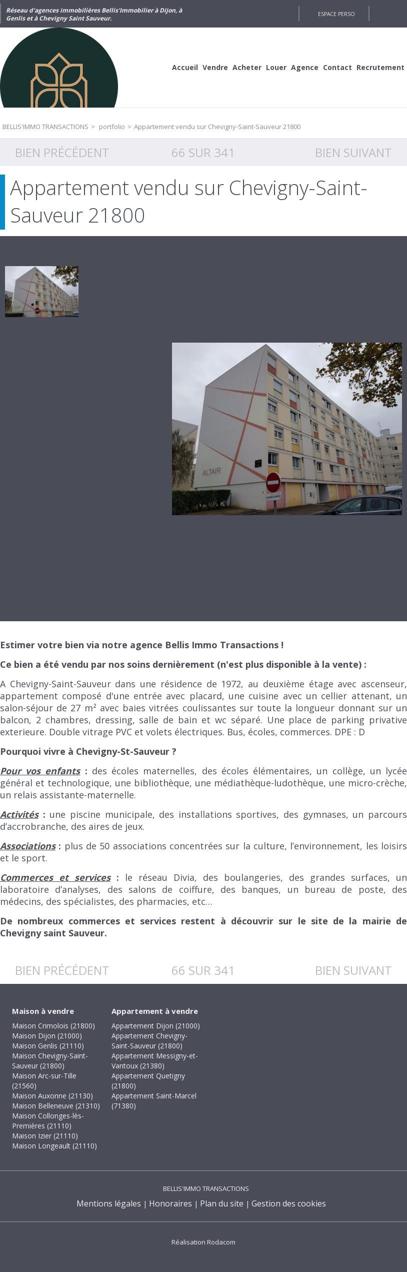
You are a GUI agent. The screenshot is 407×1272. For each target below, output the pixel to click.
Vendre (215, 67)
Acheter (247, 67)
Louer (276, 67)
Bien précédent (62, 152)
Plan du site (222, 1203)
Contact (337, 67)
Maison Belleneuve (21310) (56, 1105)
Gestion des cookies (289, 1203)
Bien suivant (353, 152)
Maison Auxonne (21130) (52, 1095)
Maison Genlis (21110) (48, 1045)
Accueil (185, 67)
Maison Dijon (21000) (47, 1035)
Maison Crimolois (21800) (53, 1025)
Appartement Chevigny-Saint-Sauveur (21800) (150, 1040)
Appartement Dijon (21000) (156, 1025)
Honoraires (170, 1203)
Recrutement (380, 67)
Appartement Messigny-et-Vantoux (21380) (155, 1060)
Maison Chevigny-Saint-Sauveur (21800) (50, 1060)
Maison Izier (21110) (45, 1135)
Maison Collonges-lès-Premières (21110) (48, 1120)
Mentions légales (108, 1203)
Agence (304, 67)
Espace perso (336, 14)
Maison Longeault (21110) (54, 1145)
